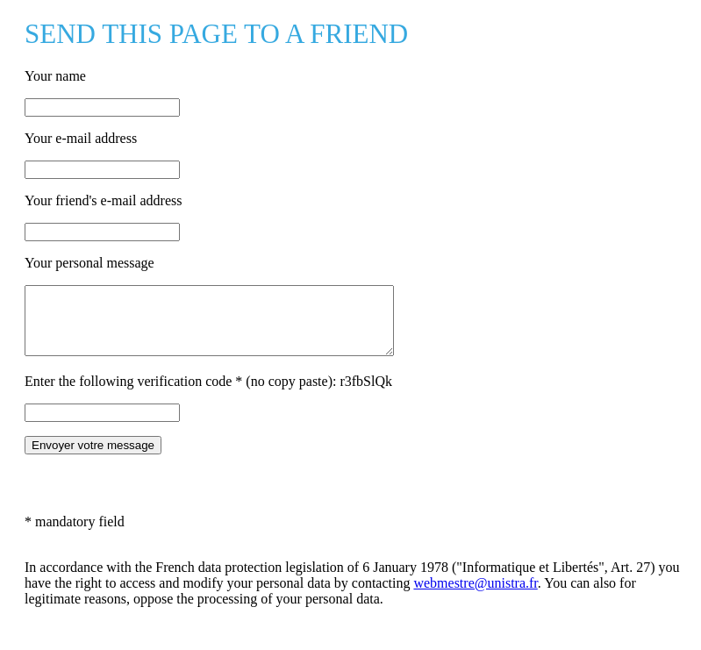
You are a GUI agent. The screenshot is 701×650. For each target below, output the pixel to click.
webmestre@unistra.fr (475, 596)
